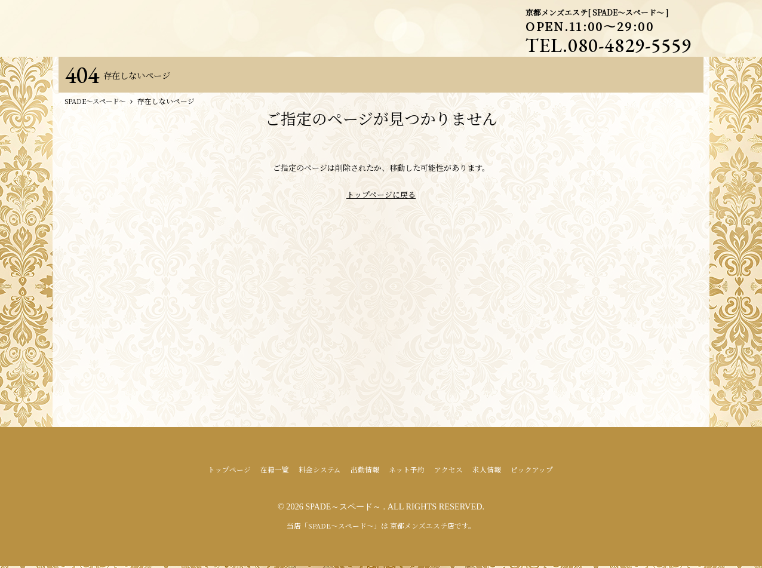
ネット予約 (407, 472)
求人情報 (486, 472)
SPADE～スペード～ (344, 509)
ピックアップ (532, 472)
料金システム (320, 472)
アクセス (448, 472)
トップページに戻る (381, 196)
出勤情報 (365, 472)
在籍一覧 (274, 472)
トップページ (229, 472)
